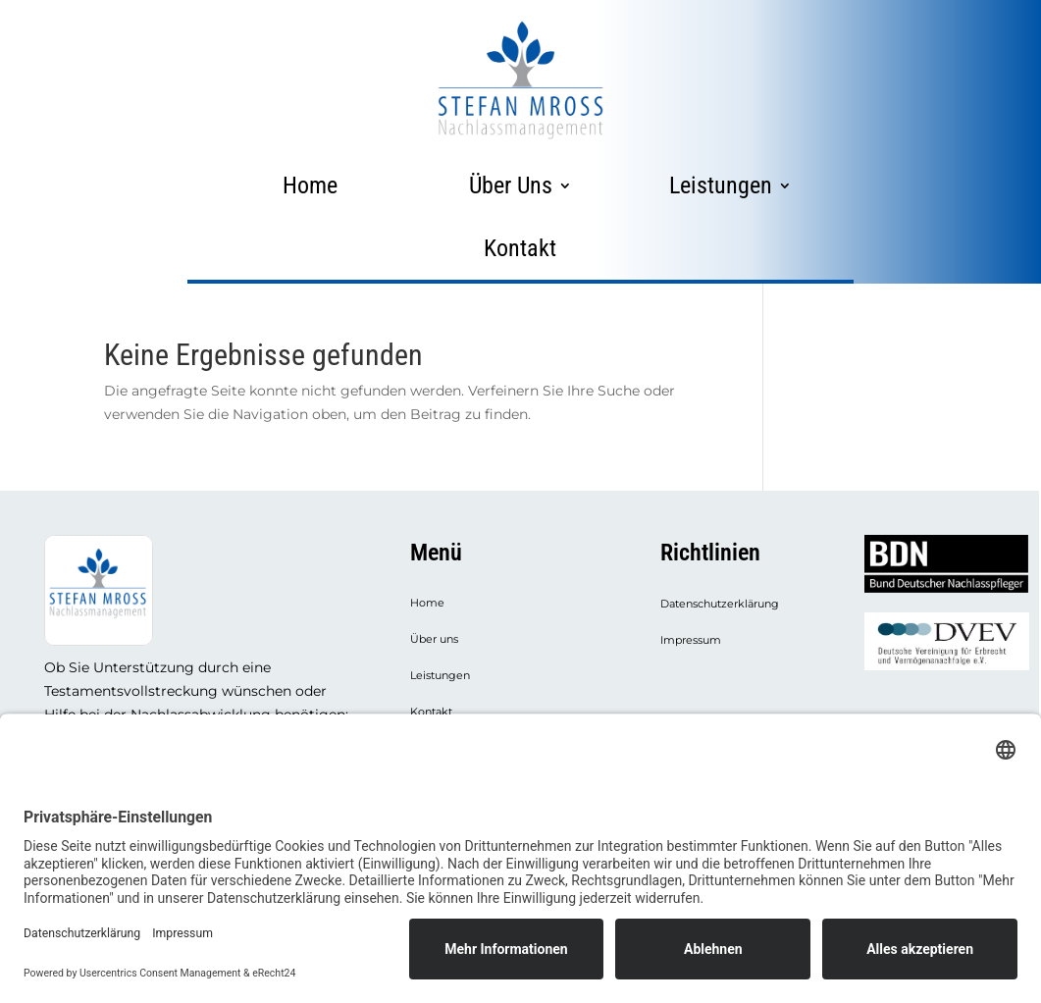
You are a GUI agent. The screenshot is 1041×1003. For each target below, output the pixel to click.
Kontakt (520, 248)
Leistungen (720, 185)
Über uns (434, 639)
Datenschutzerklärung (719, 604)
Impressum (690, 640)
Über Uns (510, 185)
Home (310, 185)
